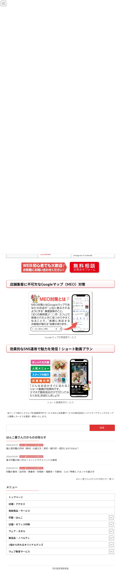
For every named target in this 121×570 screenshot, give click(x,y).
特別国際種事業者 (60, 568)
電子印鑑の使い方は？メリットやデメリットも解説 (31, 460)
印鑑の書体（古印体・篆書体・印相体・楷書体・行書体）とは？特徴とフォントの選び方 (50, 471)
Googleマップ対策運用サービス (60, 337)
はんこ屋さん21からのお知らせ (31, 445)
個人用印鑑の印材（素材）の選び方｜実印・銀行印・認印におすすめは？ (42, 448)
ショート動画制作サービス (60, 402)
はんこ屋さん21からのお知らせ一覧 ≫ (95, 479)
